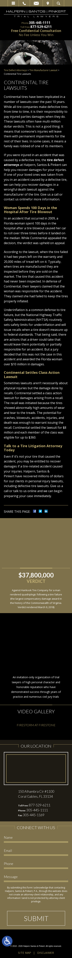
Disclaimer (45, 953)
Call (24, 3)
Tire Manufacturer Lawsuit (43, 70)
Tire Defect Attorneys (15, 70)
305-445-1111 (39, 22)
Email (36, 3)
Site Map (24, 953)
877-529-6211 (41, 26)
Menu (13, 3)
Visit (48, 3)
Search (58, 3)
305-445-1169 (33, 815)
